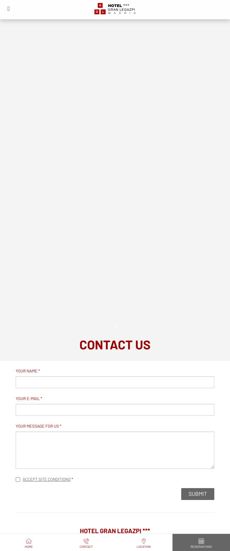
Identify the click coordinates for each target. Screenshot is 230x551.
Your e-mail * (29, 399)
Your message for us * (38, 427)
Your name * (28, 371)
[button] (8, 8)
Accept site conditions (47, 480)
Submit (198, 494)
